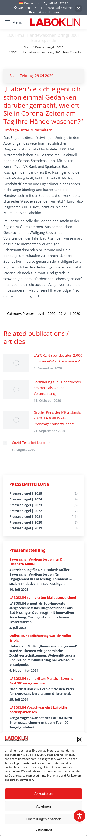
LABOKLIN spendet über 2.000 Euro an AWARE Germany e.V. (58, 358)
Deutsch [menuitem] (29, 3)
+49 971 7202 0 (58, 3)
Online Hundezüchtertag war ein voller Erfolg (40, 638)
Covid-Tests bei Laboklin (31, 442)
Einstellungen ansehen (43, 819)
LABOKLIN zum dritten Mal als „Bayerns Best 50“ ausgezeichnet (41, 680)
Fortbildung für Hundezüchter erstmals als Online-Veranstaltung (57, 388)
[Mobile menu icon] (14, 22)
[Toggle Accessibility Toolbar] (79, 816)
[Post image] (16, 363)
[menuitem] (29, 3)
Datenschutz (43, 830)
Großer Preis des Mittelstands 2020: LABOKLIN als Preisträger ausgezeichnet (57, 418)
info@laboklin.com (43, 12)
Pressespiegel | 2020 (39, 313)
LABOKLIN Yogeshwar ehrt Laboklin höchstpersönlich (38, 709)
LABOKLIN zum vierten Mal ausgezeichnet (42, 597)
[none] (29, 3)
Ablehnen (43, 806)
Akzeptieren (43, 793)
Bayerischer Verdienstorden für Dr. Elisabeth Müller (37, 561)
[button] (79, 739)
